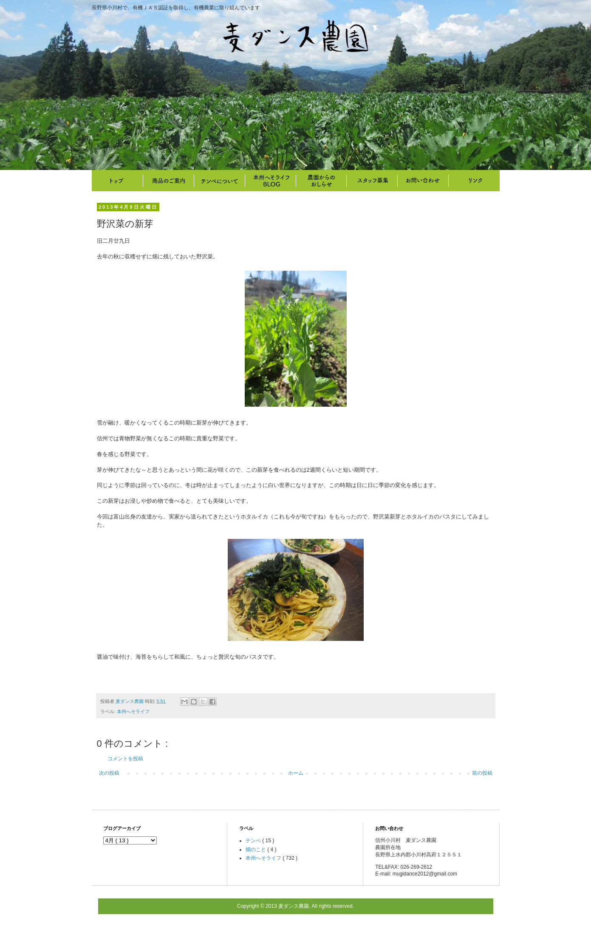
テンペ (254, 841)
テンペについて (219, 180)
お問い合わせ (423, 180)
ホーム (295, 773)
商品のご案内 (168, 180)
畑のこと (321, 180)
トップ (117, 180)
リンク (474, 180)
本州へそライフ (270, 180)
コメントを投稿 (125, 759)
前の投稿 (482, 773)
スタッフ (372, 180)
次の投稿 (109, 773)
